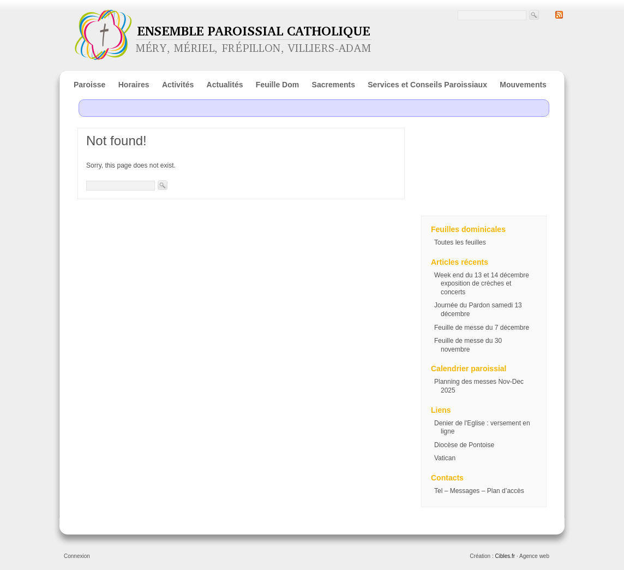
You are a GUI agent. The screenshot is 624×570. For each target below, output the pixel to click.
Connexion (77, 556)
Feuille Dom (277, 84)
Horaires (133, 84)
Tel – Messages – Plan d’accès (479, 491)
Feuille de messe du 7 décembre (481, 327)
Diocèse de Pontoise (464, 445)
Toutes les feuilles (460, 242)
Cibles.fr (505, 556)
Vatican (444, 458)
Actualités (225, 84)
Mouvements (523, 84)
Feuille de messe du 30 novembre (468, 345)
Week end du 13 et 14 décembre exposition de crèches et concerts (481, 283)
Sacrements (333, 84)
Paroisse (89, 84)
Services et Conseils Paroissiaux (427, 84)
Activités (178, 84)
